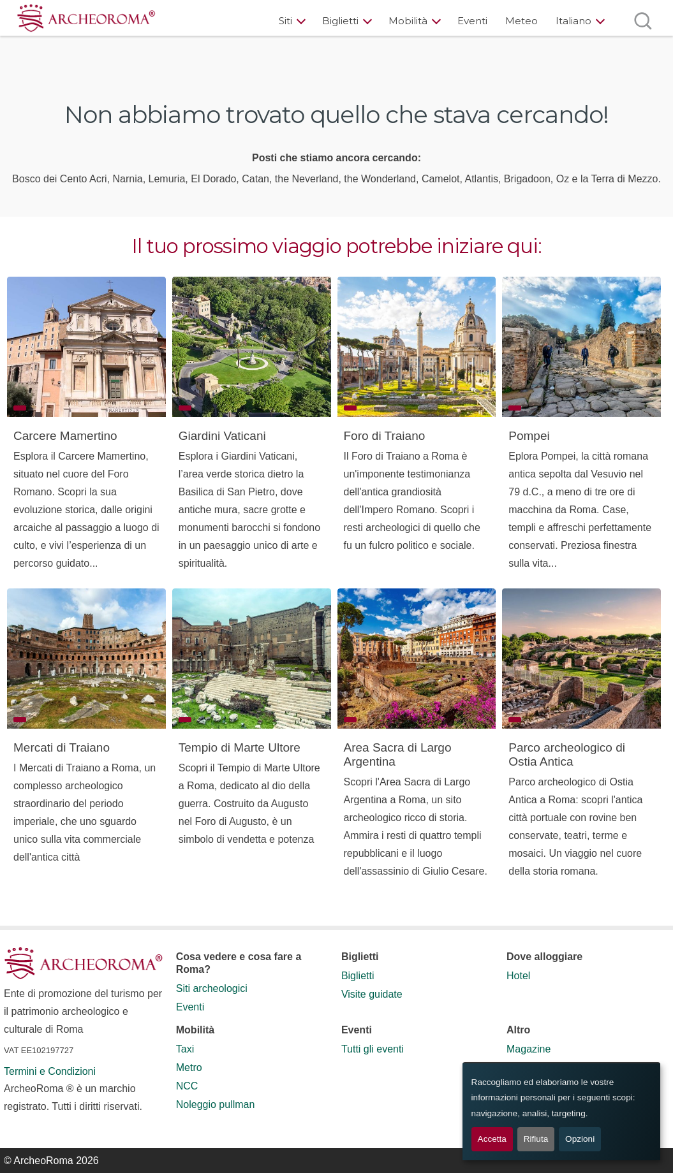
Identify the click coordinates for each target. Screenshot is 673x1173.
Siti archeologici (212, 988)
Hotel (518, 975)
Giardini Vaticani (222, 435)
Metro (189, 1067)
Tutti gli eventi (372, 1049)
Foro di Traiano (384, 435)
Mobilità (407, 21)
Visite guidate (372, 994)
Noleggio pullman (215, 1104)
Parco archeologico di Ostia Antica (566, 754)
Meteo (521, 21)
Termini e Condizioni (50, 1071)
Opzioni (580, 1139)
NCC (187, 1086)
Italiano (573, 21)
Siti (285, 21)
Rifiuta (536, 1139)
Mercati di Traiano (61, 747)
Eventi (472, 21)
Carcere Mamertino (65, 435)
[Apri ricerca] (642, 20)
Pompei (528, 435)
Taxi (185, 1049)
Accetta (492, 1139)
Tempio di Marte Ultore (239, 747)
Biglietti (340, 21)
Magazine (529, 1049)
